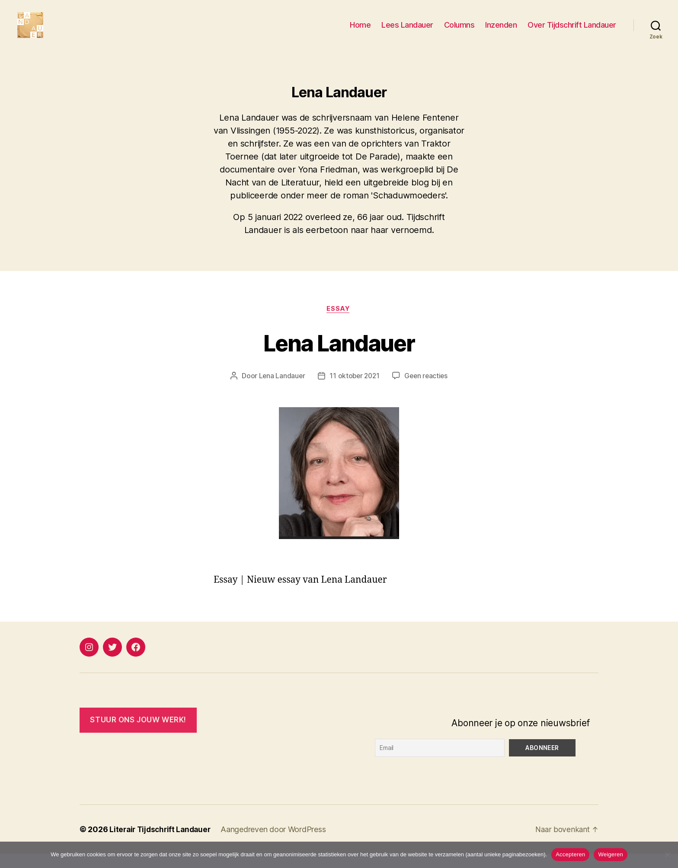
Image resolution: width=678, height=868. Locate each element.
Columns (459, 31)
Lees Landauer (407, 31)
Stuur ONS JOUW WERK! (138, 734)
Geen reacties (427, 390)
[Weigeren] (667, 854)
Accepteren (570, 854)
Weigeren (610, 854)
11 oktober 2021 (354, 390)
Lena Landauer (339, 355)
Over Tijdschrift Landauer (572, 31)
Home (360, 31)
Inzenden (501, 31)
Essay (339, 322)
